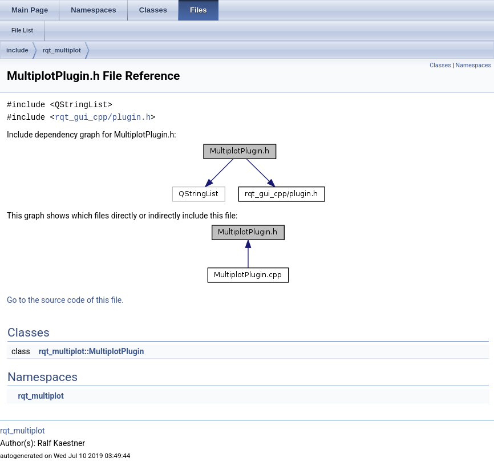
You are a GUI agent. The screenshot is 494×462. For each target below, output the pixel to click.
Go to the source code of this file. (65, 300)
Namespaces (473, 65)
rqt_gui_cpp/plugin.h (103, 117)
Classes (440, 65)
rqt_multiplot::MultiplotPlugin (91, 351)
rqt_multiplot (62, 50)
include (17, 50)
